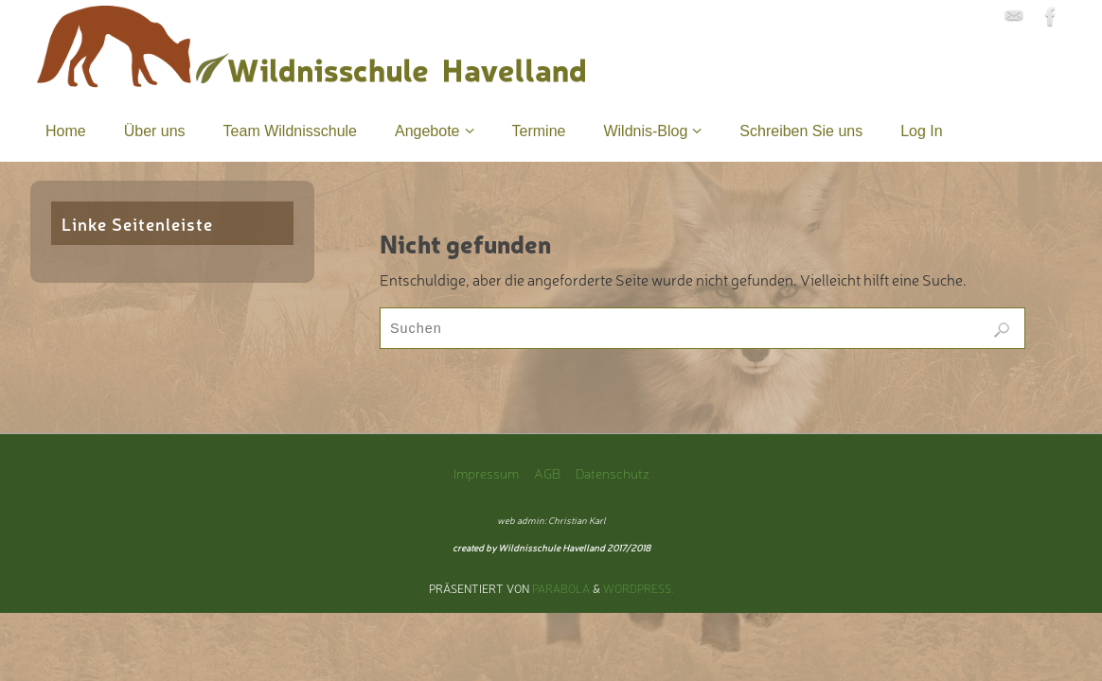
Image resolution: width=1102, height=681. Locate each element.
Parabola (561, 588)
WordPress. (638, 588)
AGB (547, 472)
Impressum (486, 472)
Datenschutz (612, 472)
